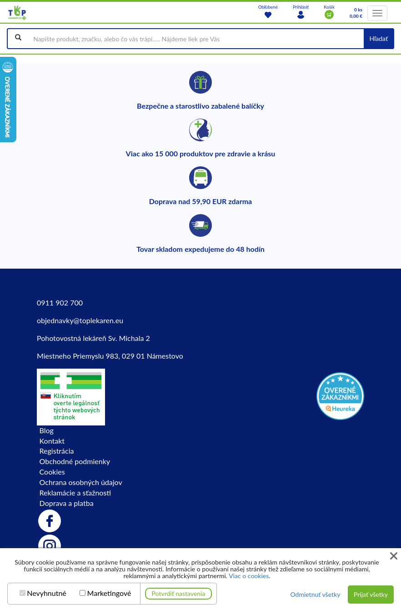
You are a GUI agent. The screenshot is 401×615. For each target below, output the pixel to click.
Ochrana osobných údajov (81, 482)
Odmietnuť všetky (315, 594)
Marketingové (109, 593)
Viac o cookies (249, 576)
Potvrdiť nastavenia (179, 593)
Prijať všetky (371, 594)
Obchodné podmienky (75, 461)
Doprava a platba (67, 503)
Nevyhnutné (46, 593)
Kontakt (52, 440)
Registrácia (57, 450)
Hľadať (378, 38)
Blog (47, 430)
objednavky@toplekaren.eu (80, 320)
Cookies (52, 471)
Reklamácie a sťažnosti (75, 492)
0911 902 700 (60, 302)
